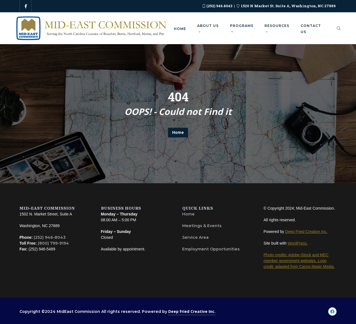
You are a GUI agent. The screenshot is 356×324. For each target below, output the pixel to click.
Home (178, 132)
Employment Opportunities (211, 249)
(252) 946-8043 (50, 237)
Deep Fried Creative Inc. (192, 311)
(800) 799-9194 (53, 243)
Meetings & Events (202, 225)
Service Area (195, 237)
